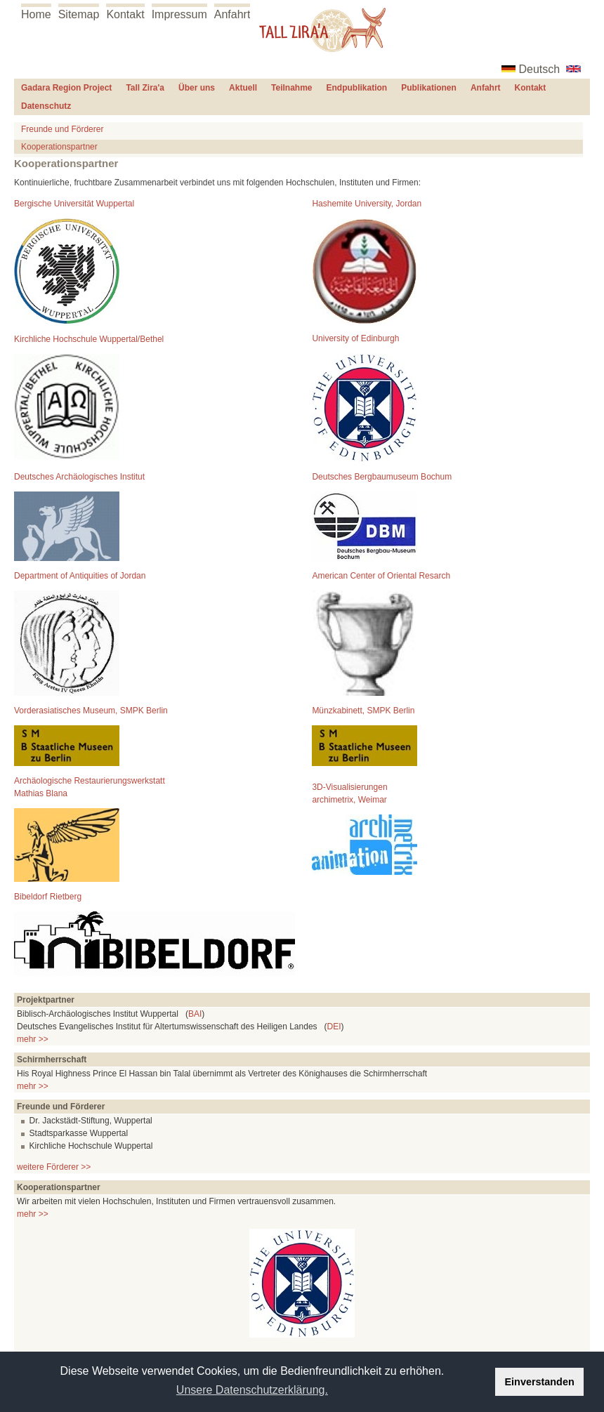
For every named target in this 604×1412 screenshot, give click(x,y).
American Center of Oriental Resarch (381, 576)
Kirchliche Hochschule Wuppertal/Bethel (89, 339)
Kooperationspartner (59, 147)
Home (36, 14)
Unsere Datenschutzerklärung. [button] (252, 1390)
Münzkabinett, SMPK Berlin (363, 710)
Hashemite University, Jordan (366, 204)
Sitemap (79, 14)
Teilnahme (291, 88)
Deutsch (539, 69)
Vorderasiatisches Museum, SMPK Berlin (91, 710)
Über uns (196, 88)
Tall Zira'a (145, 88)
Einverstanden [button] (540, 1381)
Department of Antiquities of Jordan (79, 576)
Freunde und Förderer (62, 129)
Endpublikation (357, 88)
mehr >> (32, 1039)
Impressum (179, 14)
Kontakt (125, 14)
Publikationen (429, 88)
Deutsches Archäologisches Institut (79, 477)
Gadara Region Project (66, 88)
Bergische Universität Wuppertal (74, 204)
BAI (195, 1014)
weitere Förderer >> (54, 1167)
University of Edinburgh (355, 338)
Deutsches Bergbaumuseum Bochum (382, 477)
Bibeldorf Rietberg (47, 897)
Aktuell (243, 88)
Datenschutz (46, 106)
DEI (334, 1026)
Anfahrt (232, 14)
